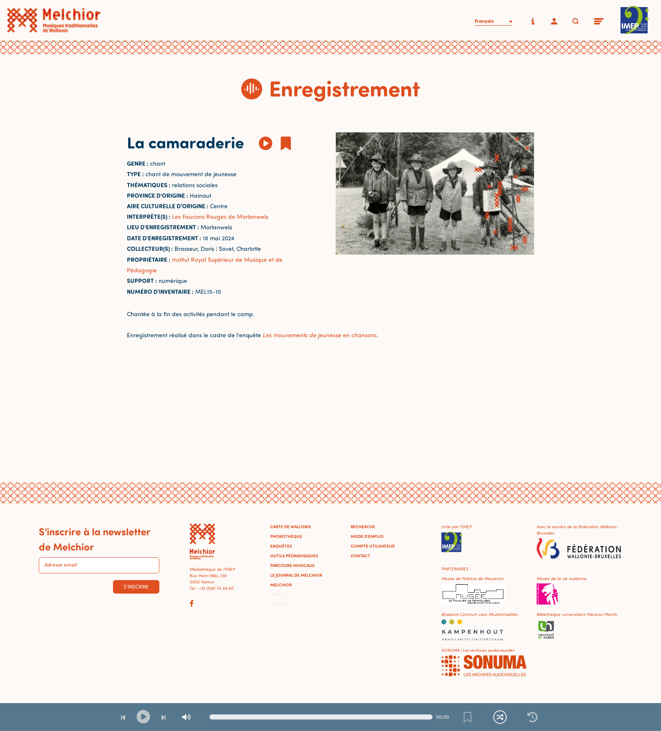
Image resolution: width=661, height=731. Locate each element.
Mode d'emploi (367, 536)
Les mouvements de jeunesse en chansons (319, 335)
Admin (277, 594)
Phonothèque (286, 536)
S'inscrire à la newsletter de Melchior (94, 538)
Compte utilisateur (373, 546)
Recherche (363, 526)
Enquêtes (281, 546)
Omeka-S (280, 604)
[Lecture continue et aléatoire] (500, 717)
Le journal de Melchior (296, 575)
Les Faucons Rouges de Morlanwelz (220, 216)
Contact (360, 556)
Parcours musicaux (292, 565)
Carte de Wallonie (290, 526)
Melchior (281, 585)
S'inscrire (136, 586)
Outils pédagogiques (294, 556)
